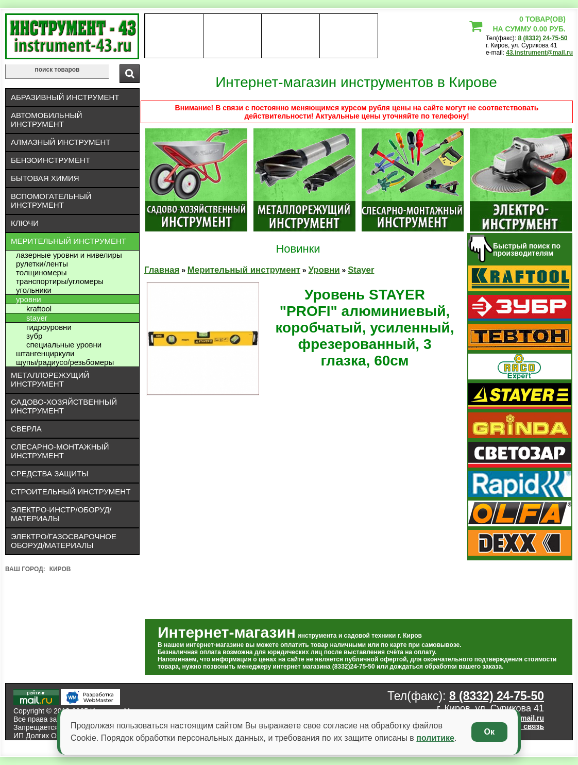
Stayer (36, 317)
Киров (60, 569)
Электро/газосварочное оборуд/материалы (63, 541)
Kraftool (39, 308)
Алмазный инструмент (60, 142)
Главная (161, 270)
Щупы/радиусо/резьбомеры (65, 362)
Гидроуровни (49, 327)
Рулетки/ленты (42, 263)
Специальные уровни (63, 344)
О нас (174, 36)
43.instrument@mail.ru (539, 52)
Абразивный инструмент (65, 97)
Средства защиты (50, 473)
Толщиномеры (41, 272)
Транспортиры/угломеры (60, 281)
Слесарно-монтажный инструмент (60, 451)
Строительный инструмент (70, 491)
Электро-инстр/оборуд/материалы (61, 514)
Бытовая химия (45, 178)
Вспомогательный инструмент (51, 200)
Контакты (291, 36)
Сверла (26, 428)
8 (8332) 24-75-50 (542, 38)
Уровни (28, 299)
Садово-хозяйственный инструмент (64, 406)
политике (435, 738)
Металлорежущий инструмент (50, 379)
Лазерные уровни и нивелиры (69, 255)
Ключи (25, 223)
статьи (348, 36)
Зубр (34, 335)
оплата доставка (232, 36)
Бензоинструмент (50, 160)
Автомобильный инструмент (46, 119)
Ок (489, 731)
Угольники (34, 290)
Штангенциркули (45, 353)
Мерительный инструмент (68, 241)
